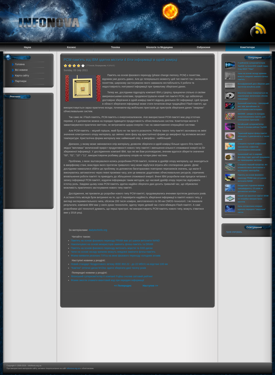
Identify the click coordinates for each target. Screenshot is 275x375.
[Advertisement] (27, 153)
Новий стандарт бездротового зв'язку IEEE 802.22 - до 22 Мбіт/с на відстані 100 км (119, 264)
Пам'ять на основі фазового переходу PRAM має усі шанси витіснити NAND (115, 240)
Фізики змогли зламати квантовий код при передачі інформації (107, 280)
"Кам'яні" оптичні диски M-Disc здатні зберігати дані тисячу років (108, 268)
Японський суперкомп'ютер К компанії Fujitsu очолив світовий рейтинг (112, 276)
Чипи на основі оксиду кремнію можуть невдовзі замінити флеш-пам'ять (113, 251)
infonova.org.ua (73, 368)
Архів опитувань (234, 232)
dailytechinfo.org (98, 230)
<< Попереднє (123, 285)
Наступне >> (150, 285)
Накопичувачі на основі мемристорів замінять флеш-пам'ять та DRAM (112, 244)
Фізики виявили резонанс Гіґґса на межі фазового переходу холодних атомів (115, 255)
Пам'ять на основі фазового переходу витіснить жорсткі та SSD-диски (112, 248)
